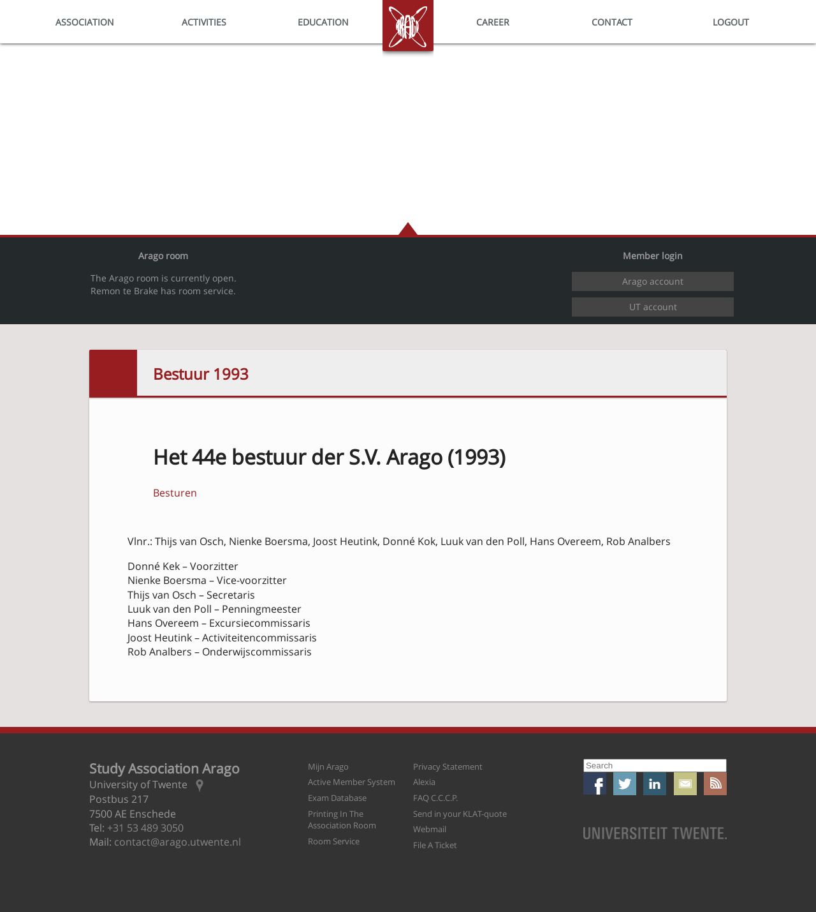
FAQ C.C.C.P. (435, 798)
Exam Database (337, 798)
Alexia (424, 782)
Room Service (334, 841)
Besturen (175, 493)
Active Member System (351, 782)
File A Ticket (435, 845)
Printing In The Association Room (342, 820)
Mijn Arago (328, 766)
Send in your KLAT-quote (460, 813)
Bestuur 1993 (201, 373)
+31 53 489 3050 (145, 828)
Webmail (429, 829)
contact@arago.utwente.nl (177, 842)
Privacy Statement (448, 766)
